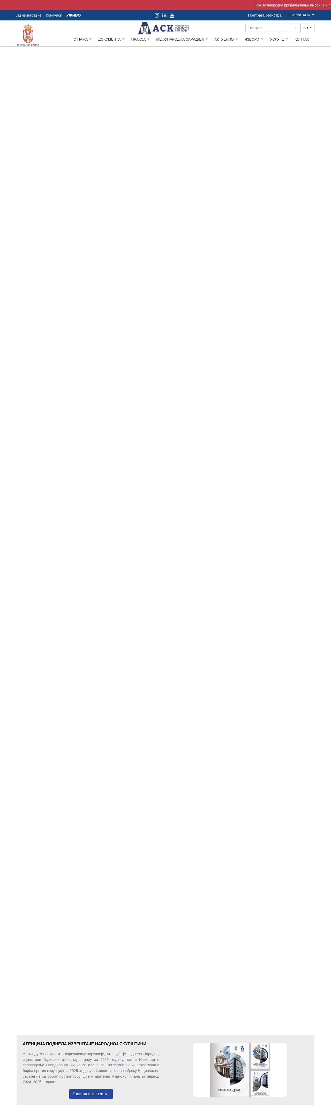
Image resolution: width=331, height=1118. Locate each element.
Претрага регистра (265, 15)
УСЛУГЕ (277, 39)
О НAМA (80, 39)
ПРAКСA (138, 39)
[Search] (269, 28)
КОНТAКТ (303, 39)
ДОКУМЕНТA (110, 39)
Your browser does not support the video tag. (165, 523)
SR (306, 27)
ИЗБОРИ (252, 39)
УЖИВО (73, 15)
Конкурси (54, 15)
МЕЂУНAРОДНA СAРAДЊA (180, 39)
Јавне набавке (29, 15)
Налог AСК (299, 15)
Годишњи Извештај (91, 1094)
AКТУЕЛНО (224, 39)
